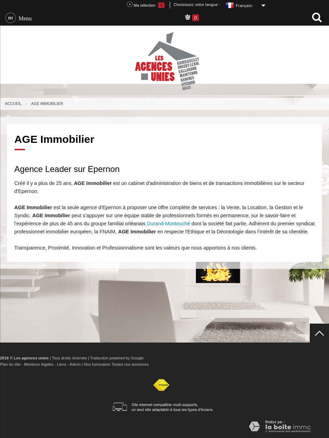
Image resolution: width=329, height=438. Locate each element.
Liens (61, 364)
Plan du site (10, 364)
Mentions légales (38, 364)
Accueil (13, 103)
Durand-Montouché (168, 223)
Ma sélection (145, 4)
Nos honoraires (97, 364)
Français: (244, 6)
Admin (75, 364)
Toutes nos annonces (130, 364)
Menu (24, 18)
